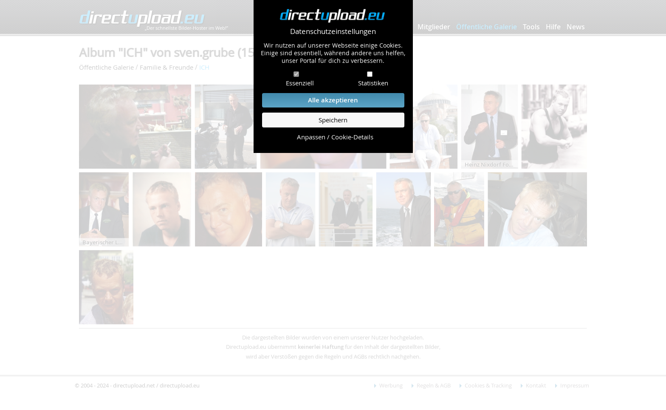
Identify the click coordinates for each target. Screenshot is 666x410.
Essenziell (300, 83)
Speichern (333, 120)
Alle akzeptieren (333, 100)
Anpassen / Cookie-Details (335, 137)
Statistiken (373, 83)
